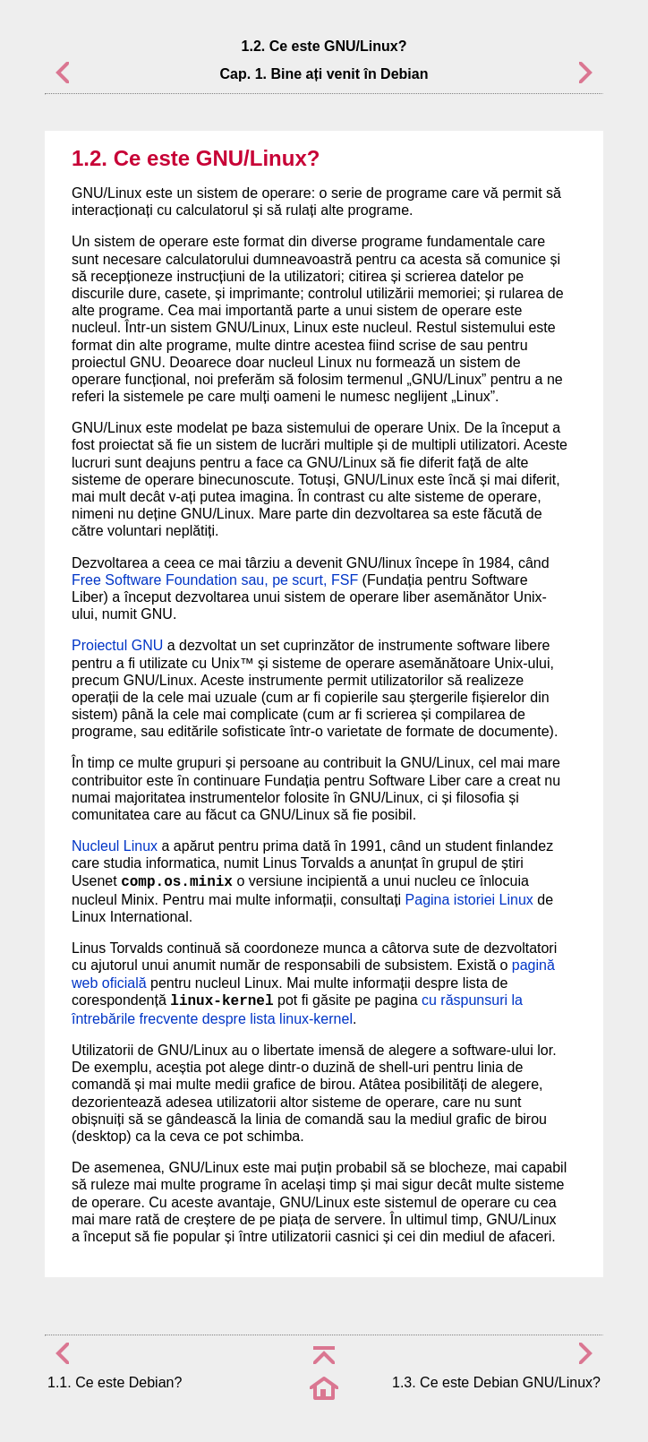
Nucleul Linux (115, 846)
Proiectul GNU (117, 645)
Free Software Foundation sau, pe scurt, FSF (215, 580)
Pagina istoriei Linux (469, 899)
